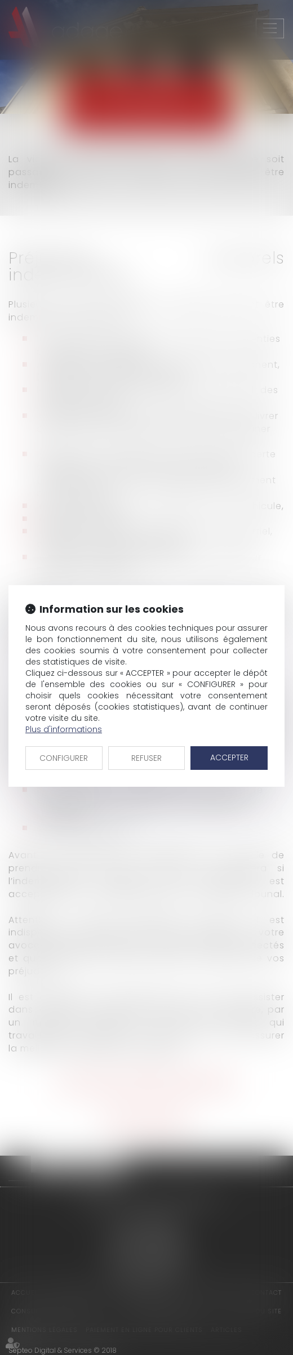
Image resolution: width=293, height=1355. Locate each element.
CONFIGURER (63, 758)
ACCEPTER (229, 757)
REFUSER (146, 758)
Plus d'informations (63, 729)
